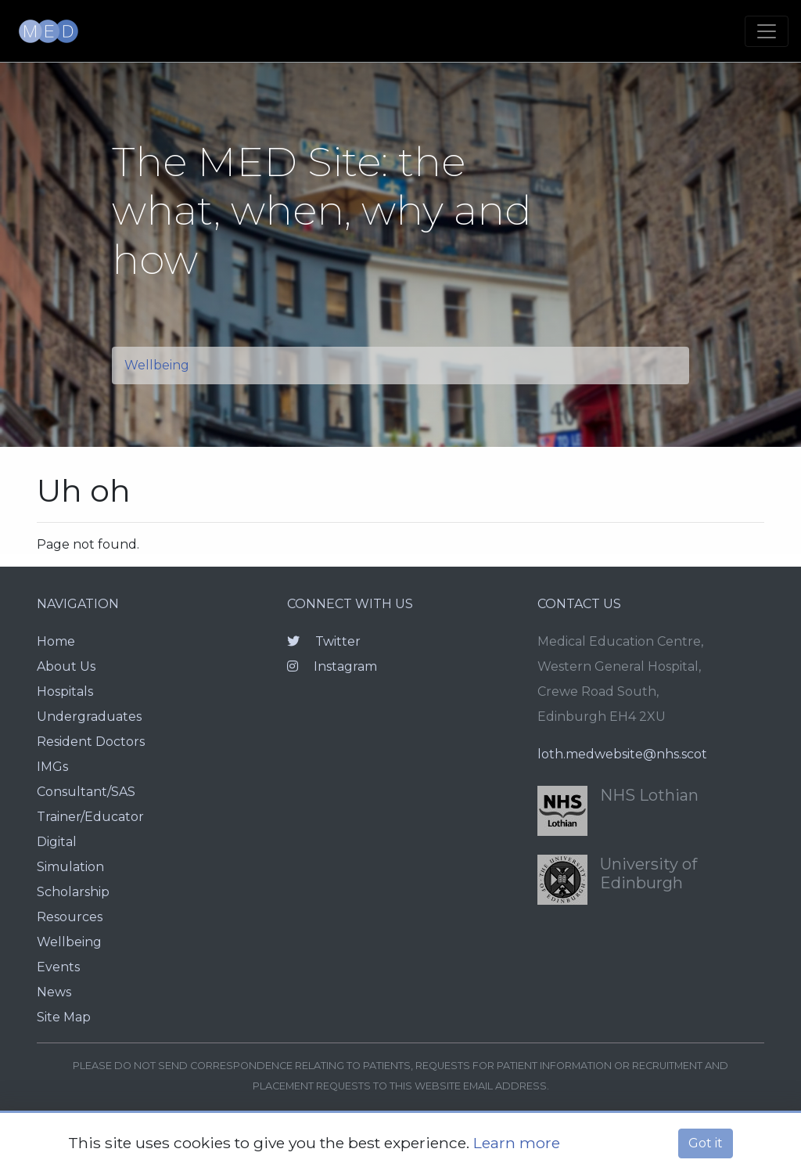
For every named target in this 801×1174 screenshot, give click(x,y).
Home (56, 641)
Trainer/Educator (90, 816)
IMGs (52, 766)
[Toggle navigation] (766, 31)
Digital (57, 841)
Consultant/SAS (86, 791)
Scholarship (73, 891)
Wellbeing (156, 365)
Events (58, 967)
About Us (66, 666)
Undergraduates (89, 716)
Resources (69, 916)
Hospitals (65, 691)
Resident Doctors (91, 741)
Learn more (516, 1142)
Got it (705, 1143)
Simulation (70, 866)
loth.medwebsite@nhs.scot (622, 754)
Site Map (64, 1017)
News (54, 992)
